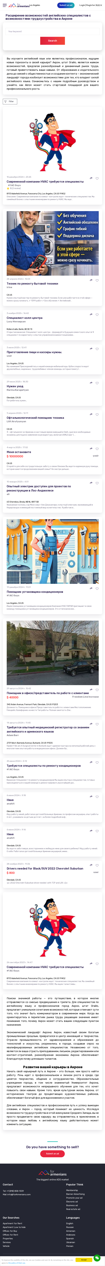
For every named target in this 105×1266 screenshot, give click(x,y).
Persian (69, 1246)
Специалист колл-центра (24, 318)
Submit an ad (52, 1154)
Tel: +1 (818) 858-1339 (13, 1191)
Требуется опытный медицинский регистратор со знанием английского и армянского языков (48, 729)
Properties (8, 1239)
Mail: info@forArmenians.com (17, 1194)
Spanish (70, 1239)
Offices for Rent (10, 1235)
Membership (72, 1190)
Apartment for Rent (12, 1223)
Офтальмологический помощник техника (35, 417)
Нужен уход (15, 386)
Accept (84, 1260)
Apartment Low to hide (14, 1227)
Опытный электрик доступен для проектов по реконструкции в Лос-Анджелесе (39, 488)
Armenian (70, 1231)
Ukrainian (70, 1242)
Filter (9, 101)
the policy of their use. (17, 1263)
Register (90, 5)
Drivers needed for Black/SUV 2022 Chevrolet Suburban (45, 868)
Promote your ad (74, 1198)
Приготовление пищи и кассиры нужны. (34, 352)
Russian (70, 1227)
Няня (10, 800)
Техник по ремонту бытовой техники (32, 283)
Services (7, 1242)
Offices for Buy (10, 1231)
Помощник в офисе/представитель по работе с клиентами (48, 693)
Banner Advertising (75, 1194)
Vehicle (6, 1246)
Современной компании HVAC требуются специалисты (45, 181)
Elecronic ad (72, 1202)
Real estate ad (73, 1209)
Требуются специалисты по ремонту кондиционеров (44, 765)
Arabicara (70, 1235)
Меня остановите (19, 452)
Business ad (72, 1205)
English (69, 1223)
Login (82, 5)
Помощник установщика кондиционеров (35, 591)
